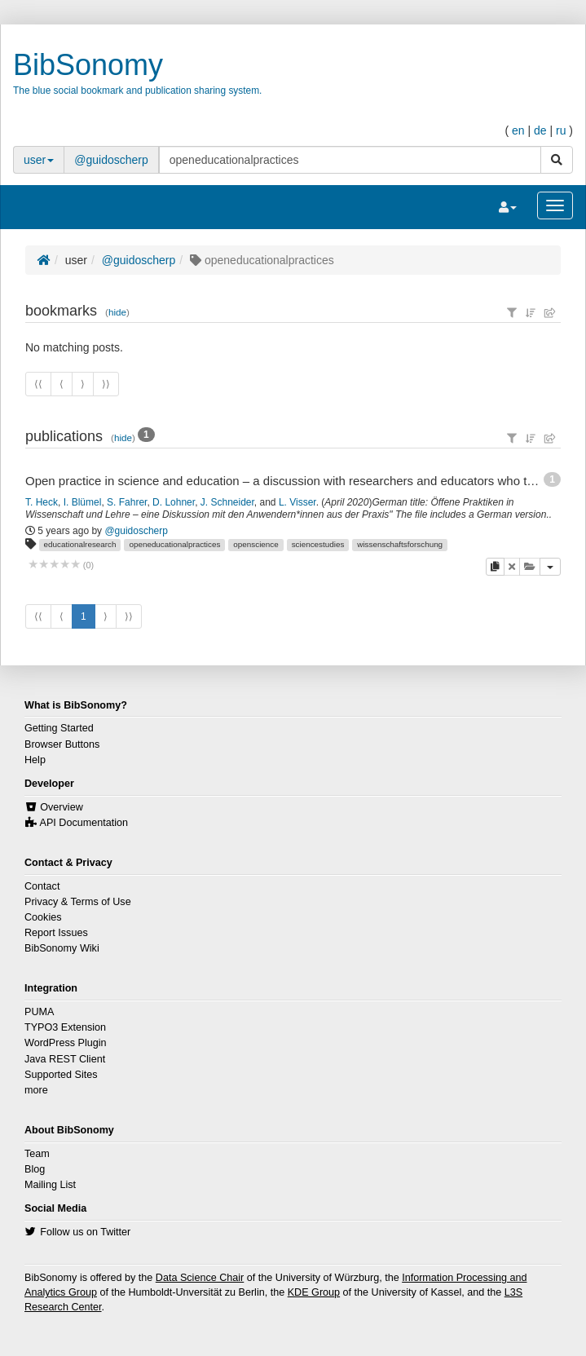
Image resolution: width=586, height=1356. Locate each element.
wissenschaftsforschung (400, 544)
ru (561, 130)
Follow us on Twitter (85, 1232)
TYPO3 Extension (65, 1027)
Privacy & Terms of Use (77, 902)
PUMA (39, 1012)
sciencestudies (318, 544)
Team (37, 1153)
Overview (61, 807)
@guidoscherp (111, 159)
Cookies (43, 917)
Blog (34, 1169)
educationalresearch (80, 544)
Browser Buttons (61, 744)
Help (35, 760)
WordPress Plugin (65, 1043)
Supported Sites (61, 1074)
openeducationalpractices (174, 544)
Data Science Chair (200, 1277)
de (540, 130)
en (518, 130)
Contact (41, 886)
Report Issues (56, 933)
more (36, 1090)
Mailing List (50, 1184)
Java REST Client (64, 1059)
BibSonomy (88, 65)
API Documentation (84, 822)
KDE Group (314, 1292)
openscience (255, 544)
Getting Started (59, 728)
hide (117, 312)
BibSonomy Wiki (61, 948)
